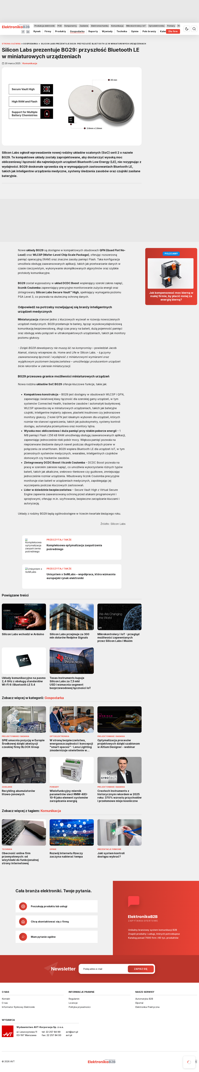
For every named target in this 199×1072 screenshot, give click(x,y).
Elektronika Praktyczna (147, 1007)
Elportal (139, 1002)
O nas (5, 1002)
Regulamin (74, 998)
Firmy (48, 31)
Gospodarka (77, 31)
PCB (60, 26)
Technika (122, 31)
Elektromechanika (99, 26)
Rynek (37, 31)
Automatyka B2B (144, 998)
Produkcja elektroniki (45, 26)
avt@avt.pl (72, 1031)
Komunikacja (117, 26)
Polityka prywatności (80, 1007)
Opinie (135, 31)
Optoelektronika (156, 26)
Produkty (60, 31)
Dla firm (173, 31)
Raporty (93, 31)
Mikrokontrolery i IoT (136, 26)
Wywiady (107, 31)
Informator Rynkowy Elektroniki (18, 1007)
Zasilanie (84, 26)
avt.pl (69, 1035)
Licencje (73, 1002)
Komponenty (70, 26)
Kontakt (6, 998)
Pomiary (171, 26)
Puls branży (149, 31)
